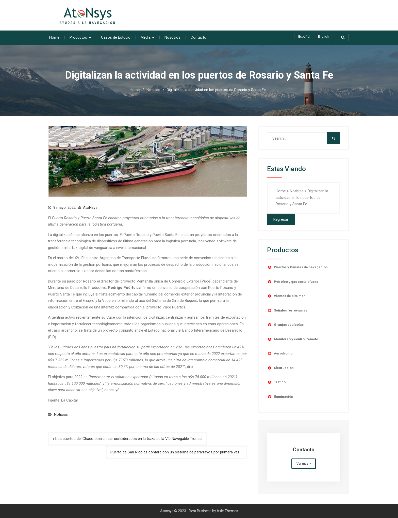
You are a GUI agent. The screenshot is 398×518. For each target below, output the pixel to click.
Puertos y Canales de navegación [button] (297, 267)
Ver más (302, 463)
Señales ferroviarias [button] (287, 310)
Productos (78, 37)
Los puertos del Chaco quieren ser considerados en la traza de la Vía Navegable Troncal (128, 438)
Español (304, 36)
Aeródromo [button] (279, 353)
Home (54, 37)
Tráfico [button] (276, 382)
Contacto (198, 37)
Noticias (61, 414)
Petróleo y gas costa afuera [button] (292, 281)
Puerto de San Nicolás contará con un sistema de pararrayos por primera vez (175, 452)
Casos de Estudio (115, 37)
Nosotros (172, 37)
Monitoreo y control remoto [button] (292, 339)
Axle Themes (227, 511)
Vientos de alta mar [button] (286, 296)
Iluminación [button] (280, 396)
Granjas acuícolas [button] (285, 324)
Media (146, 37)
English (323, 36)
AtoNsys (90, 207)
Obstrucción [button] (280, 368)
